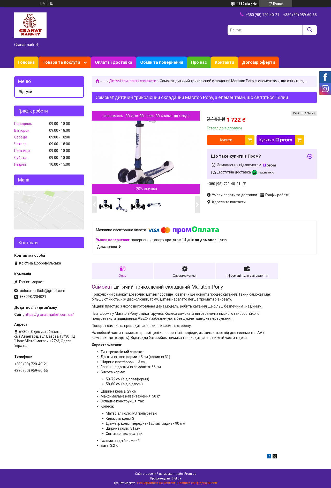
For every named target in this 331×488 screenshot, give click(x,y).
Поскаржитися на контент (156, 483)
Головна (26, 62)
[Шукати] (310, 30)
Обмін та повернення (161, 62)
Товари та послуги (61, 62)
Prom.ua (190, 474)
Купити (226, 140)
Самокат (102, 287)
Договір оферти (258, 62)
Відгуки (25, 91)
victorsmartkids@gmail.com (42, 291)
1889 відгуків (247, 3)
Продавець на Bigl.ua (165, 478)
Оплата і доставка (113, 62)
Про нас (199, 62)
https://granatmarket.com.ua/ (49, 314)
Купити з (275, 140)
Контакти (224, 62)
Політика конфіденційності (197, 483)
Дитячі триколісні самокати (132, 81)
